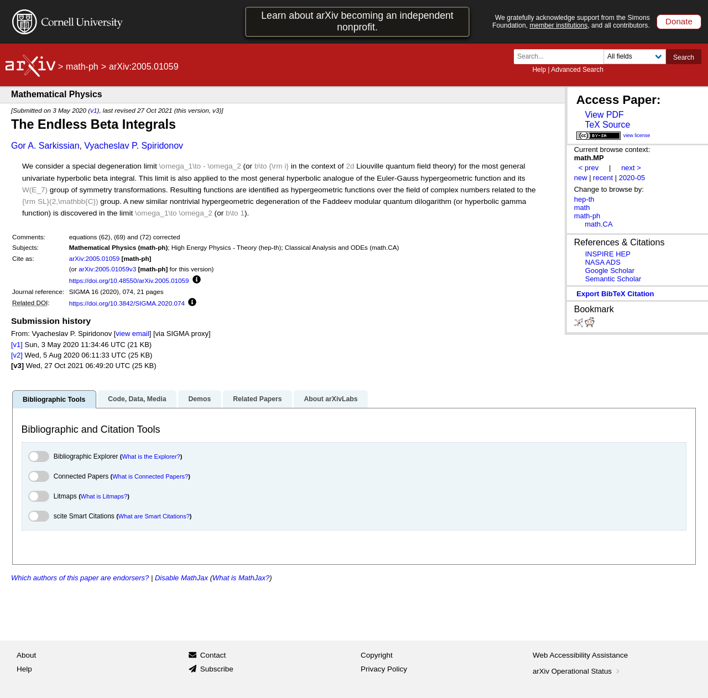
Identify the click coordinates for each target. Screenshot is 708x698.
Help (539, 70)
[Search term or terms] (562, 56)
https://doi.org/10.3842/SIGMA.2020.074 (127, 303)
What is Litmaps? (104, 496)
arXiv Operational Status (577, 671)
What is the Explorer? (151, 456)
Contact (213, 655)
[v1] (17, 344)
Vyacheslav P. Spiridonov (133, 145)
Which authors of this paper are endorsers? (80, 578)
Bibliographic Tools (54, 399)
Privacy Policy (384, 669)
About (26, 655)
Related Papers (257, 399)
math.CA (598, 224)
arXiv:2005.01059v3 (107, 268)
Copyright (377, 655)
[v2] (17, 355)
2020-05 (632, 178)
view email (132, 333)
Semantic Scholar (613, 279)
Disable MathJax (181, 578)
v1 (93, 110)
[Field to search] (634, 56)
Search (683, 57)
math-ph (82, 66)
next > (631, 168)
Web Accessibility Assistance (580, 655)
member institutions (558, 25)
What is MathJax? (240, 578)
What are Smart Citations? (154, 516)
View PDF (604, 114)
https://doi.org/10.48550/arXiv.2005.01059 (129, 280)
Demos (199, 399)
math (582, 207)
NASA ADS (603, 262)
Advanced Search (577, 70)
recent (603, 178)
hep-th (584, 199)
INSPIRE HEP (608, 254)
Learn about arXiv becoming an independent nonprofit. (357, 21)
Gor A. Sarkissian (45, 145)
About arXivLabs (330, 399)
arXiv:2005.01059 (94, 258)
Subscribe (216, 669)
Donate (679, 21)
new (580, 178)
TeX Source (607, 124)
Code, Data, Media (137, 399)
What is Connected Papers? (150, 476)
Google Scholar (609, 270)
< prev (588, 168)
